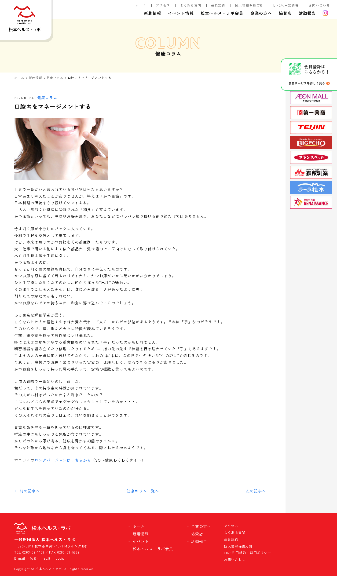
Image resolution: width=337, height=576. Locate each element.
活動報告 (307, 13)
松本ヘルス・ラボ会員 (222, 13)
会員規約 (218, 5)
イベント (141, 541)
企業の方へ (261, 13)
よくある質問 (190, 5)
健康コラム (55, 77)
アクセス (163, 5)
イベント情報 (181, 13)
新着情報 (152, 13)
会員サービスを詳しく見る (307, 83)
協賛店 (285, 13)
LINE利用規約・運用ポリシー (247, 552)
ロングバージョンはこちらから (62, 460)
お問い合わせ (319, 5)
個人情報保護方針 (249, 5)
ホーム (141, 5)
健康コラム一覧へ (143, 491)
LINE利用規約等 (286, 5)
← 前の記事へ (27, 491)
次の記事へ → (258, 491)
